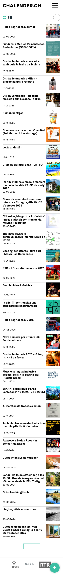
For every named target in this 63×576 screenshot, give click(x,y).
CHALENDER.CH (22, 6)
